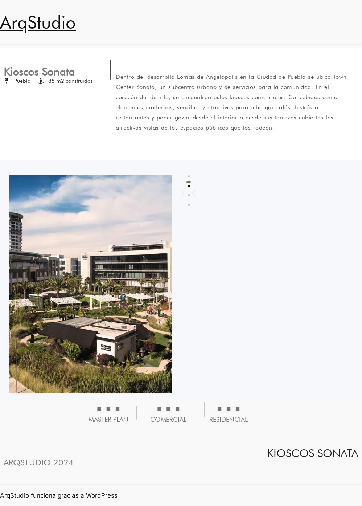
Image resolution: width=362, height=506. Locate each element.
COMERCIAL (168, 419)
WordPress (102, 495)
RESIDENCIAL (228, 419)
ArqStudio (38, 22)
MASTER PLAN (108, 419)
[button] (193, 192)
